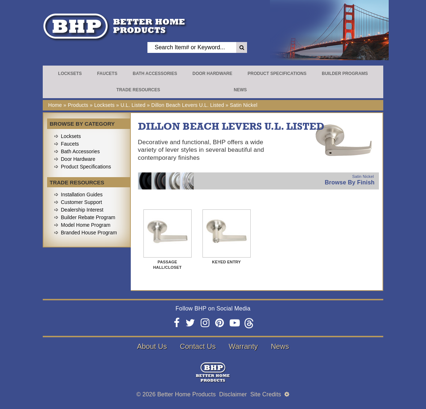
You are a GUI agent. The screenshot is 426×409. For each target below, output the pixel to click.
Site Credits (265, 394)
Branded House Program (89, 232)
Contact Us (198, 346)
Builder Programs (345, 73)
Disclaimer (233, 394)
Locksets (70, 73)
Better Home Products (186, 394)
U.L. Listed (133, 105)
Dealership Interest (82, 210)
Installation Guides (82, 194)
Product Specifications (277, 73)
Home (55, 105)
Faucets (107, 73)
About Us (152, 346)
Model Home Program (85, 225)
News (240, 89)
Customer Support (81, 202)
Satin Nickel (243, 105)
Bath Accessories (155, 73)
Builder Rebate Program (88, 217)
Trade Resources (138, 89)
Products (78, 105)
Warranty (243, 346)
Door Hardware (212, 73)
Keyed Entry (226, 262)
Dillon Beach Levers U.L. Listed (187, 105)
